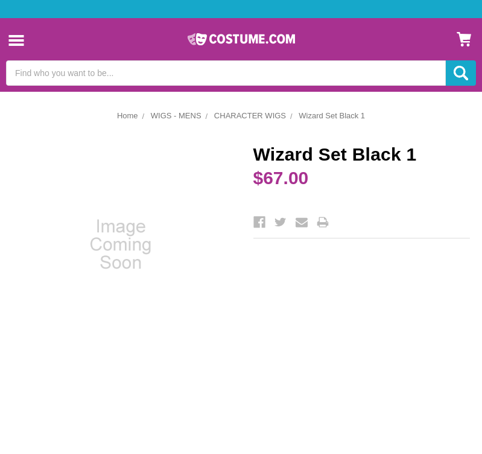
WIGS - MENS (176, 115)
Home (127, 115)
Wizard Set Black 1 (332, 115)
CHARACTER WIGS (250, 115)
